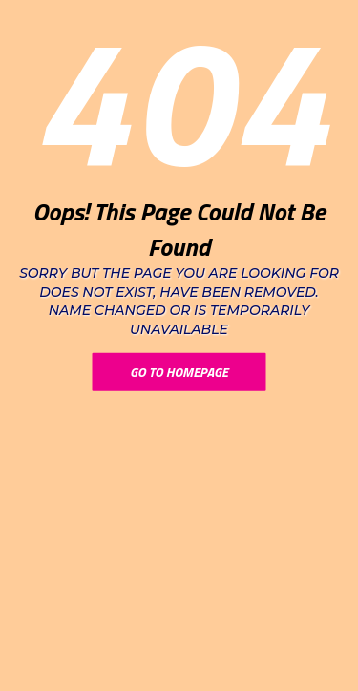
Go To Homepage (179, 372)
